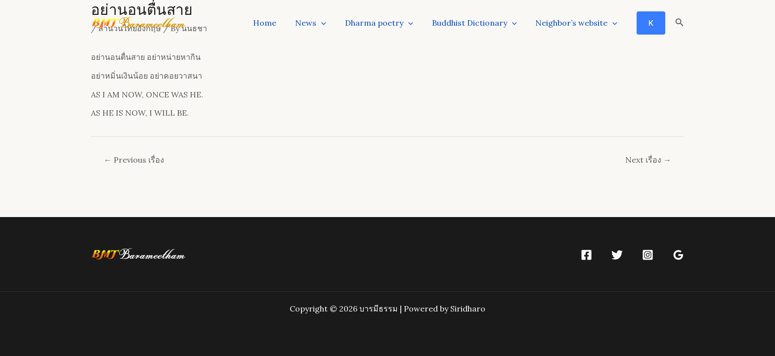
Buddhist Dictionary (478, 22)
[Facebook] (586, 255)
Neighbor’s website (578, 22)
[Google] (678, 255)
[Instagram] (647, 255)
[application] (332, 22)
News (321, 22)
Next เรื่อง (648, 160)
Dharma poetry (386, 22)
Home (278, 23)
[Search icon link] (679, 23)
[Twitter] (617, 255)
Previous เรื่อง (134, 160)
